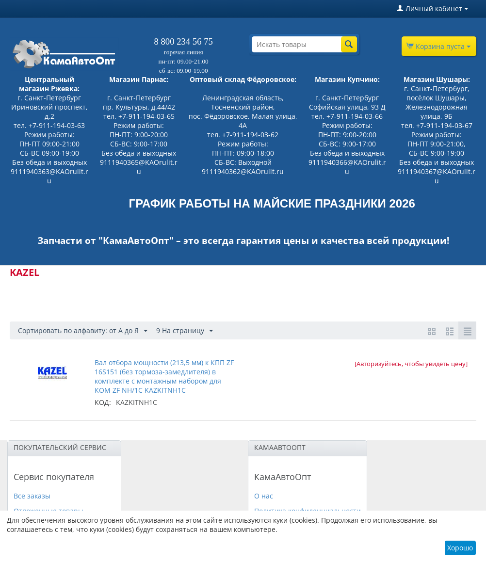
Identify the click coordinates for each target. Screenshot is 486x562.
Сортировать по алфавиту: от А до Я (82, 331)
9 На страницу (184, 331)
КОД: (103, 402)
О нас (263, 495)
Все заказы (32, 495)
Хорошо (460, 547)
